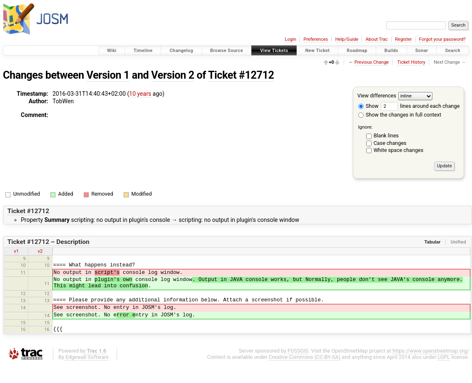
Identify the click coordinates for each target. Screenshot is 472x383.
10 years (140, 93)
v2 (40, 251)
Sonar (421, 50)
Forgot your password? (442, 39)
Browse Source (226, 50)
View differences (376, 95)
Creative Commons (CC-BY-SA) (305, 357)
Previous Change (372, 62)
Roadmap (357, 50)
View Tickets (274, 50)
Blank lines (386, 135)
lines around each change (420, 106)
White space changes (399, 150)
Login (290, 39)
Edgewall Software (87, 357)
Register (403, 39)
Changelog (181, 50)
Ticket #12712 (241, 75)
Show (368, 106)
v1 (16, 251)
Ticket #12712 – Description (48, 242)
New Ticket (317, 50)
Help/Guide (346, 39)
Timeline (142, 50)
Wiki (112, 50)
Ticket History (411, 62)
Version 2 (172, 75)
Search (452, 50)
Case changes (390, 143)
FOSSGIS (297, 351)
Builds (391, 50)
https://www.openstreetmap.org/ (430, 351)
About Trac (377, 39)
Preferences (315, 39)
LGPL (443, 357)
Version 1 (108, 75)
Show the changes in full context (399, 115)
